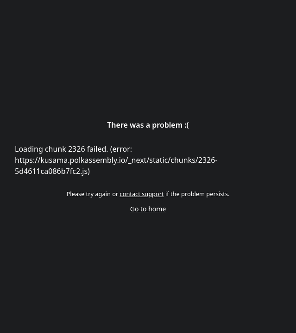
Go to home (148, 208)
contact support (142, 194)
